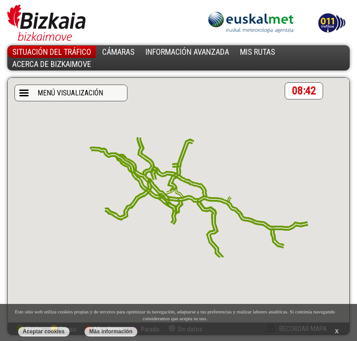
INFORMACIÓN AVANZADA (187, 52)
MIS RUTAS (257, 52)
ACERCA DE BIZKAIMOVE (51, 64)
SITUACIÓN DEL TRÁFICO (51, 52)
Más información (110, 331)
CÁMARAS (118, 52)
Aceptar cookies (44, 331)
